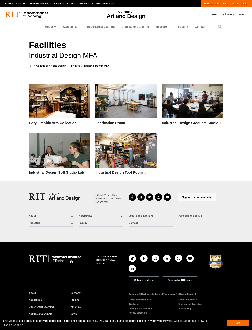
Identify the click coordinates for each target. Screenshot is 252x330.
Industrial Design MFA (96, 65)
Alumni (96, 3)
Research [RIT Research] (76, 293)
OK (238, 323)
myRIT (243, 14)
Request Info (212, 3)
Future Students (15, 3)
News (215, 14)
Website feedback (144, 280)
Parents (59, 3)
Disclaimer (134, 304)
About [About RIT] (32, 293)
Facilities (75, 65)
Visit (225, 3)
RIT (31, 65)
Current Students (40, 3)
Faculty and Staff (78, 3)
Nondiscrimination (187, 299)
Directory (228, 14)
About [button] (49, 26)
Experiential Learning (101, 26)
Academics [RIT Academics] (35, 299)
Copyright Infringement (140, 308)
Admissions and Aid (135, 26)
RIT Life (75, 299)
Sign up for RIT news (180, 280)
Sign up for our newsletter (197, 197)
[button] (220, 27)
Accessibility (184, 308)
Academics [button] (70, 26)
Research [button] (162, 26)
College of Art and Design (51, 65)
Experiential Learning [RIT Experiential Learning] (41, 306)
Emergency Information (190, 304)
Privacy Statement (138, 313)
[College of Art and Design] (54, 197)
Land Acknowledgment (140, 299)
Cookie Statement (185, 320)
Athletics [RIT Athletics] (76, 306)
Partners (109, 3)
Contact (200, 26)
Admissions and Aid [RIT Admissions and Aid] (40, 313)
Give (244, 3)
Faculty (183, 26)
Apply (235, 3)
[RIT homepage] (26, 15)
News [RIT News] (74, 313)
